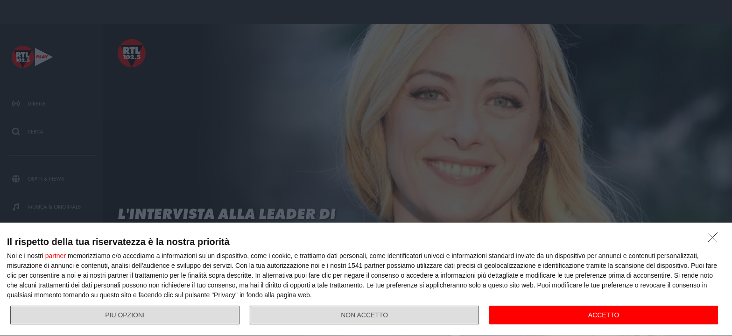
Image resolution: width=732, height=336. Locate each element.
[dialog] (366, 279)
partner (55, 255)
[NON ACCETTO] (715, 239)
